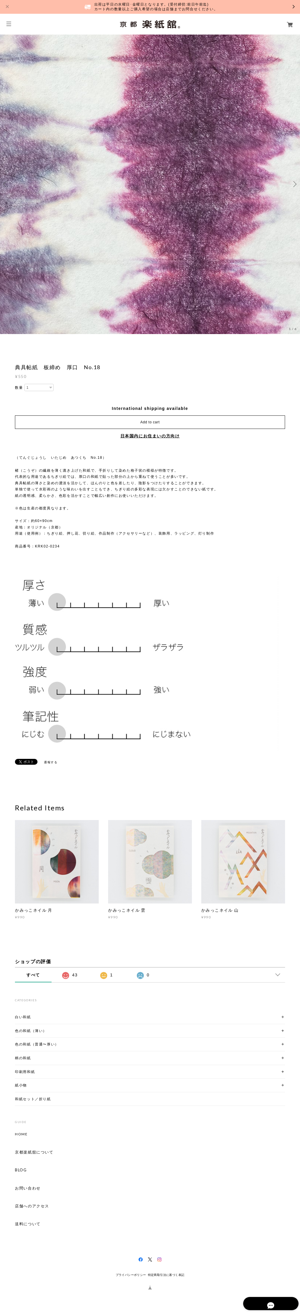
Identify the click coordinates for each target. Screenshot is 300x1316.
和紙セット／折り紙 (33, 1099)
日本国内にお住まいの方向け (150, 436)
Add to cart (150, 422)
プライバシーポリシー (131, 1274)
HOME (21, 1134)
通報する (50, 762)
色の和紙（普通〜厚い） (37, 1044)
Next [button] (294, 184)
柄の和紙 (23, 1058)
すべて (33, 975)
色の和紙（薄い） (31, 1031)
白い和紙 (23, 1017)
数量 (19, 388)
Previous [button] (6, 184)
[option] (150, 184)
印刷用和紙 (25, 1071)
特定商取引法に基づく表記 (166, 1274)
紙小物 (21, 1085)
